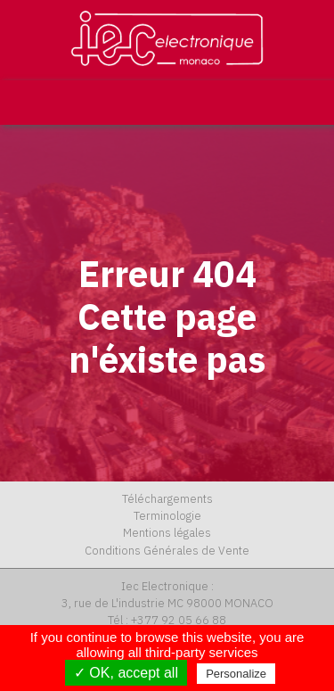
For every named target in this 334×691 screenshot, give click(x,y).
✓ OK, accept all (126, 672)
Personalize (236, 673)
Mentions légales (167, 532)
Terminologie (167, 515)
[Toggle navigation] (304, 102)
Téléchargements (167, 498)
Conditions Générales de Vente (167, 550)
